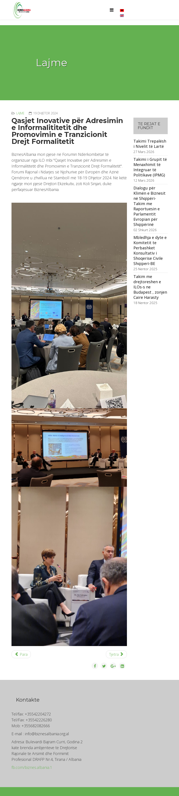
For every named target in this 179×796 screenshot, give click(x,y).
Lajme (20, 113)
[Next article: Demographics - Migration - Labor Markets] (116, 654)
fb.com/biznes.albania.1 (31, 767)
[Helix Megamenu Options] (111, 9)
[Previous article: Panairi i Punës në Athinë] (21, 654)
